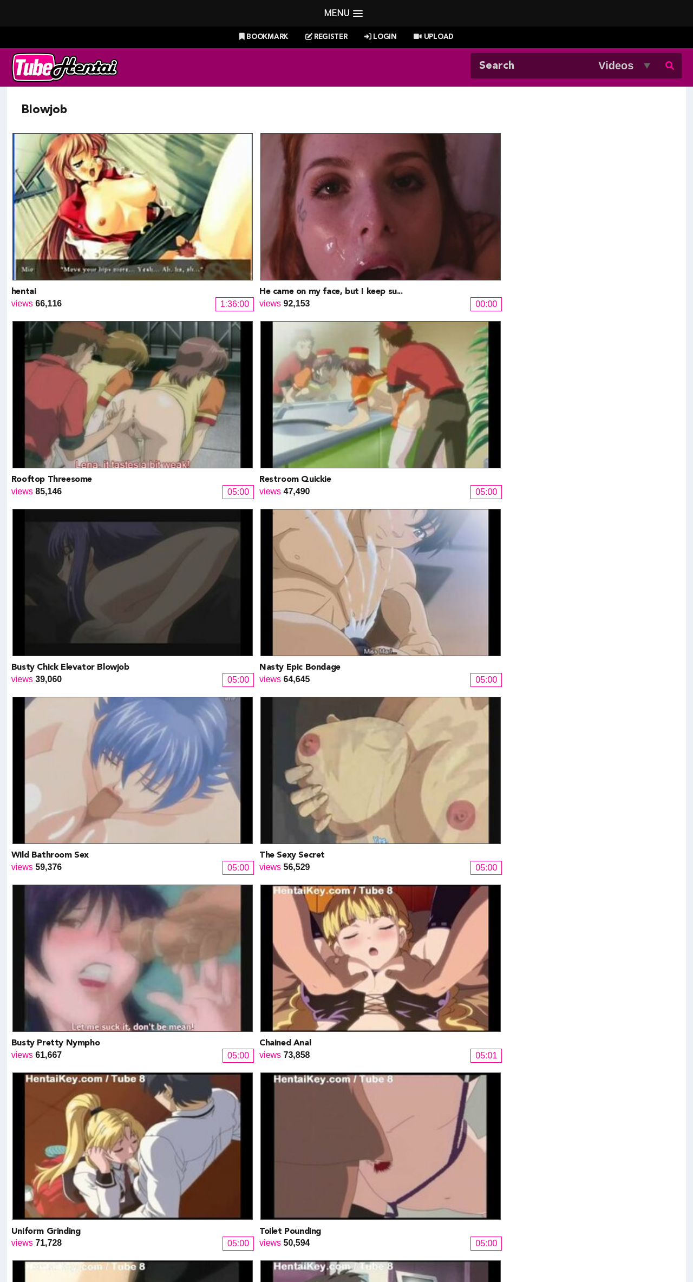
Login (380, 37)
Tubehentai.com (123, 1248)
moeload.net (75, 1184)
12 (417, 981)
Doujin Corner (77, 1158)
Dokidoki (366, 932)
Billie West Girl (532, 1132)
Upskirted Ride (40, 794)
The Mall (369, 1184)
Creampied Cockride (558, 656)
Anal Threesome (43, 656)
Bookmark (263, 37)
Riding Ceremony (382, 656)
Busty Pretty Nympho (55, 518)
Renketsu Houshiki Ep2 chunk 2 (241, 932)
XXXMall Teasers (537, 1145)
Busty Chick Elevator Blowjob (70, 380)
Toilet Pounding (549, 518)
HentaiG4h (72, 1171)
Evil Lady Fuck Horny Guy (231, 794)
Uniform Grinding (384, 518)
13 (441, 981)
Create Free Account (361, 1234)
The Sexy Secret (551, 380)
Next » (526, 981)
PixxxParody (377, 1132)
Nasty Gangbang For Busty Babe (415, 794)
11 (393, 981)
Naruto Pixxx (377, 1171)
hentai (23, 242)
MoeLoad (522, 1158)
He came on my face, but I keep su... (252, 242)
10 (369, 981)
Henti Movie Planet (389, 1145)
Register (326, 37)
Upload (433, 37)
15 (488, 981)
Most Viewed (335, 1220)
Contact (424, 1234)
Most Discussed (443, 1220)
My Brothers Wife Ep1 (562, 794)
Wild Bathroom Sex (388, 380)
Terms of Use (309, 1248)
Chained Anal (206, 518)
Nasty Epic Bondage (220, 380)
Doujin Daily (225, 1132)
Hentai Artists (227, 1171)
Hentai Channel (80, 1132)
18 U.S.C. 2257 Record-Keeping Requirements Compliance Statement (468, 1248)
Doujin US (221, 1145)
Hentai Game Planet (90, 1145)
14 (464, 981)
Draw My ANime (233, 1158)
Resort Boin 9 (545, 932)
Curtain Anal (205, 656)
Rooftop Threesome (389, 242)
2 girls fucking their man (59, 932)
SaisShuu (220, 1184)
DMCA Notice (252, 1248)
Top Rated (387, 1220)
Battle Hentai (378, 1158)
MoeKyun (522, 1171)
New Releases (277, 1220)
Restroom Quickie (554, 242)
